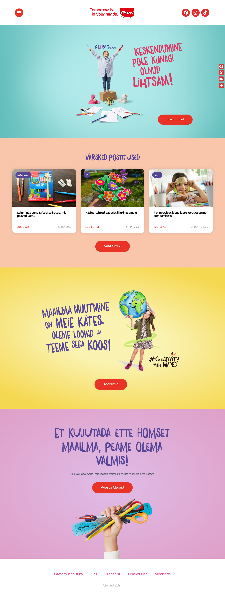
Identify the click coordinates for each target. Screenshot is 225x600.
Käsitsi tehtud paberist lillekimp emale (111, 213)
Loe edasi (24, 227)
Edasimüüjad (138, 574)
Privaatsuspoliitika (68, 574)
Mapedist (113, 574)
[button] (19, 12)
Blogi (94, 574)
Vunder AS (163, 574)
